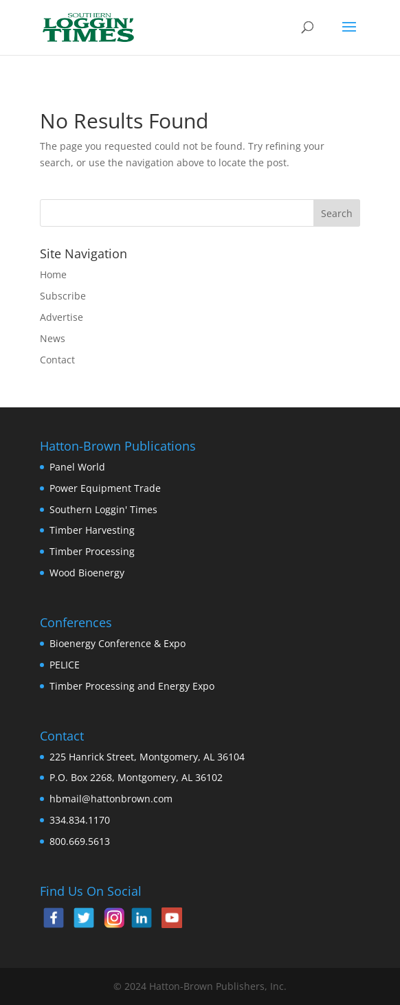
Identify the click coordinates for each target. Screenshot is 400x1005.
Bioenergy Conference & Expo (117, 643)
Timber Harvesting (92, 530)
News (52, 338)
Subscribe (63, 295)
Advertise (61, 317)
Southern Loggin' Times (103, 509)
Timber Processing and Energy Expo (131, 685)
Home (53, 274)
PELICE (64, 664)
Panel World (77, 466)
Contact (57, 359)
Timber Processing (92, 551)
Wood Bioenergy (86, 572)
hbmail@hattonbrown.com (111, 798)
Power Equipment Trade (105, 488)
